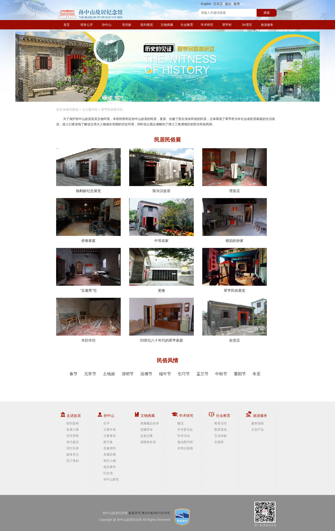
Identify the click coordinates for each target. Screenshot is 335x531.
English (206, 4)
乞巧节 (184, 374)
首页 (66, 24)
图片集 (108, 442)
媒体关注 (72, 454)
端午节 (165, 374)
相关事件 (109, 467)
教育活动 (220, 423)
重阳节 (240, 374)
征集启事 (146, 436)
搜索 (267, 12)
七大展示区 (90, 109)
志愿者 (219, 442)
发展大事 (72, 429)
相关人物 (109, 460)
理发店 (234, 170)
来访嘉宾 (72, 442)
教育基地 (220, 429)
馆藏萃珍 (146, 429)
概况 (180, 423)
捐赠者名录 (148, 442)
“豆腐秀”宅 (88, 270)
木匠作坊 (88, 320)
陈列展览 (147, 24)
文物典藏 (167, 24)
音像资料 (109, 448)
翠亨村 (227, 24)
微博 (236, 4)
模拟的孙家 (234, 220)
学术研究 (207, 24)
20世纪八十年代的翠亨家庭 (161, 320)
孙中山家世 (111, 479)
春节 (73, 374)
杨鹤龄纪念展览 (88, 170)
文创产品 (257, 429)
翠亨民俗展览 (234, 270)
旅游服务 (267, 24)
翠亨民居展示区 (112, 109)
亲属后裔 (109, 454)
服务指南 (257, 423)
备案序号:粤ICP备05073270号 (149, 513)
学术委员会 (185, 429)
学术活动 (183, 436)
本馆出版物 (185, 448)
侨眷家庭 (88, 220)
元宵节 (90, 374)
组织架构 (72, 423)
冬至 (257, 374)
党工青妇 (72, 460)
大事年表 (109, 429)
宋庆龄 (126, 24)
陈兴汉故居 (161, 170)
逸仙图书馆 (185, 442)
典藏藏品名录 (149, 423)
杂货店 (234, 320)
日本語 (218, 4)
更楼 (161, 270)
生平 (106, 423)
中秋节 (221, 374)
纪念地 (108, 473)
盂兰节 (202, 374)
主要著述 (109, 436)
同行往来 (72, 448)
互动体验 (220, 436)
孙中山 (106, 24)
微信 (228, 4)
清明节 (128, 374)
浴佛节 (146, 374)
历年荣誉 (72, 436)
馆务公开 (86, 24)
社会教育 (187, 24)
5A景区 (247, 24)
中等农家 (161, 220)
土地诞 (109, 374)
